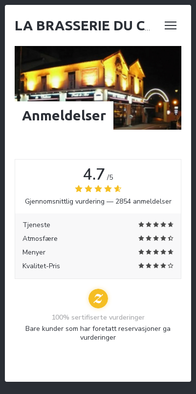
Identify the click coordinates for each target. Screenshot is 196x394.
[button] (170, 25)
